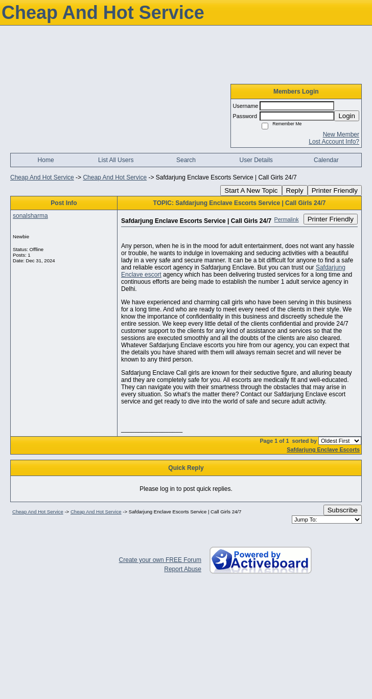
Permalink (286, 219)
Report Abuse (182, 569)
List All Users (115, 160)
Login (346, 116)
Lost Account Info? (334, 141)
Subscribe (343, 510)
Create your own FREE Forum (160, 559)
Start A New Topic (250, 190)
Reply (295, 190)
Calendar (326, 160)
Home (46, 160)
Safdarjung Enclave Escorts (323, 449)
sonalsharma (30, 215)
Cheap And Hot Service (42, 177)
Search (186, 160)
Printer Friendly (335, 190)
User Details (255, 160)
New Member (341, 134)
